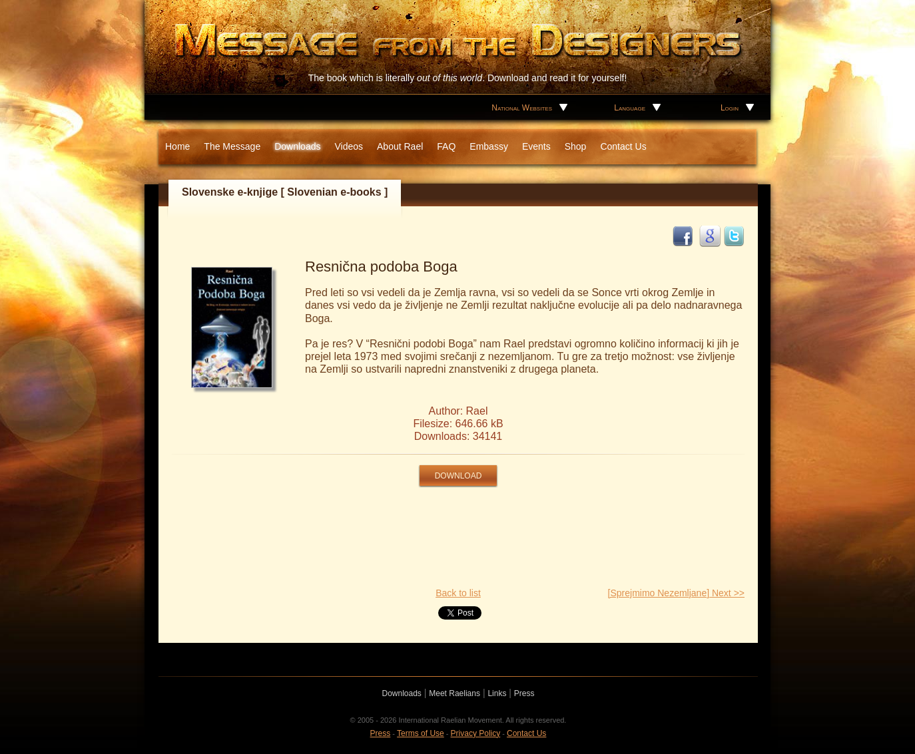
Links (496, 693)
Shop (576, 146)
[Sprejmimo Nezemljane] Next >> (676, 593)
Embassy (488, 146)
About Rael (400, 146)
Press (524, 693)
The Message (232, 146)
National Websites (521, 107)
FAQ (446, 146)
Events (536, 146)
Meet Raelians (454, 693)
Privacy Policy (476, 733)
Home (177, 146)
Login (730, 107)
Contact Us (623, 146)
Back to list (458, 593)
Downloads (297, 146)
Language (629, 107)
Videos (348, 146)
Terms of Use (420, 733)
